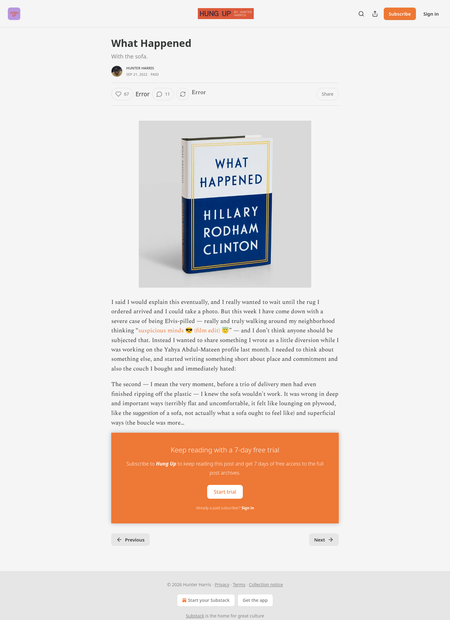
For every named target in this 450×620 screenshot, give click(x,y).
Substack (195, 616)
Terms (239, 584)
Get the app (255, 600)
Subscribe (400, 14)
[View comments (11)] (163, 94)
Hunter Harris (140, 68)
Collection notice (266, 584)
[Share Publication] (375, 14)
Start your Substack (205, 600)
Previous (130, 540)
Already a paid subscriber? (225, 508)
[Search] (361, 14)
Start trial (225, 491)
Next (324, 540)
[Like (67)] (122, 94)
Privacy (222, 584)
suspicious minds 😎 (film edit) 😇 (183, 330)
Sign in (431, 14)
